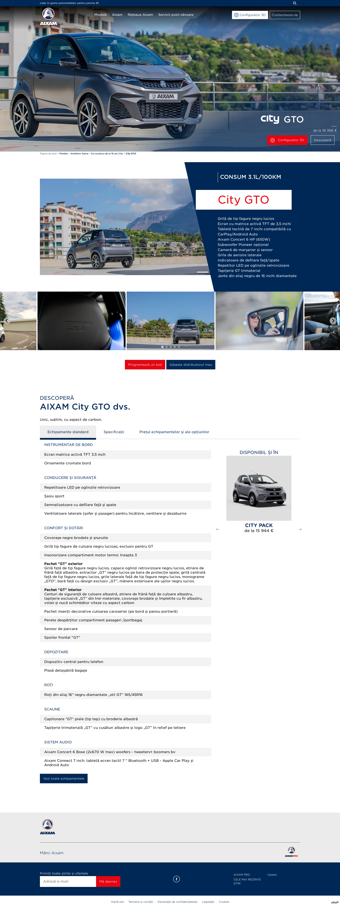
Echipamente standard (67, 432)
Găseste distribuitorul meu (191, 364)
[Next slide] (333, 320)
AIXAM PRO (242, 874)
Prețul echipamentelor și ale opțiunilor (174, 432)
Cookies (224, 901)
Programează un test (145, 364)
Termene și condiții (140, 901)
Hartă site (117, 901)
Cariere (272, 874)
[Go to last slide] (6, 320)
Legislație (208, 901)
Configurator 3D (287, 140)
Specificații (114, 432)
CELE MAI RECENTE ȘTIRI (247, 881)
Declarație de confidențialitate (177, 901)
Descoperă (322, 140)
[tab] (162, 347)
